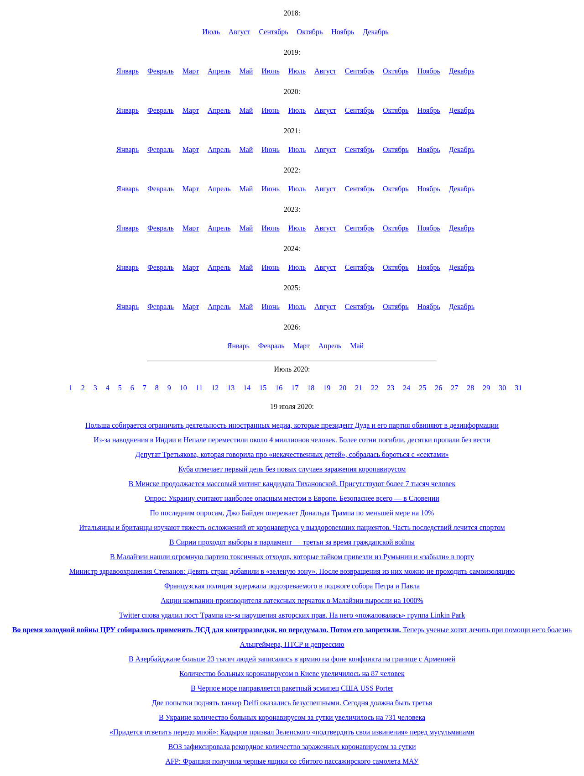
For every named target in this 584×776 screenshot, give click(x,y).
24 (406, 388)
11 (199, 388)
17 (294, 388)
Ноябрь (342, 32)
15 (262, 388)
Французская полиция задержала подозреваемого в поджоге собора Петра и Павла (292, 586)
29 (486, 388)
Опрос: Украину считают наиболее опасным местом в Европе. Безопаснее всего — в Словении (292, 498)
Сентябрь (273, 32)
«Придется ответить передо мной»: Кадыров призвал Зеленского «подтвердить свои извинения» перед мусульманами (292, 732)
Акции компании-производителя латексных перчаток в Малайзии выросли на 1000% (292, 600)
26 (438, 388)
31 (518, 388)
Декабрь (375, 32)
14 (246, 388)
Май (246, 71)
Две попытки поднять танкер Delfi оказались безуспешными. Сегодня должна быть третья (292, 703)
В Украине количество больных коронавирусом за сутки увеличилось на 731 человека (292, 717)
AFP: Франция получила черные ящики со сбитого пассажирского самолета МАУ (291, 761)
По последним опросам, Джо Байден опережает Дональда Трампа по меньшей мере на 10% (292, 513)
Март (190, 71)
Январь (127, 71)
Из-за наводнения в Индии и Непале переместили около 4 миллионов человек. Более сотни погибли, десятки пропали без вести (292, 440)
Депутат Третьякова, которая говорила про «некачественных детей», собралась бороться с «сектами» (291, 454)
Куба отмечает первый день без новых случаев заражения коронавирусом (292, 469)
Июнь (270, 71)
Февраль (160, 71)
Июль (210, 32)
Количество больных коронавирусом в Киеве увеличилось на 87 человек (291, 673)
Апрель (219, 71)
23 (390, 388)
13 (231, 388)
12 (215, 388)
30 (502, 388)
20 (342, 388)
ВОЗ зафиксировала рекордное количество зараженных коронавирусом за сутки (292, 746)
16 (278, 388)
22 (374, 388)
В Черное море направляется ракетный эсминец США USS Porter (292, 688)
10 (183, 388)
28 (470, 388)
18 (310, 388)
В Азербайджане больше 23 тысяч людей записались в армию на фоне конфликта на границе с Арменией (292, 659)
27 (454, 388)
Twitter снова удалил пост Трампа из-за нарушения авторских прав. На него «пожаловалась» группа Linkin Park (292, 615)
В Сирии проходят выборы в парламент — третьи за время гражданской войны (292, 542)
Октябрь (310, 32)
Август (239, 32)
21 (358, 388)
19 (326, 388)
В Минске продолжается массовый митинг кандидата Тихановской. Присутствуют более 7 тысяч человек (292, 484)
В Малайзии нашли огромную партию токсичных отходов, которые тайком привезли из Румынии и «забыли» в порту (292, 557)
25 (422, 388)
